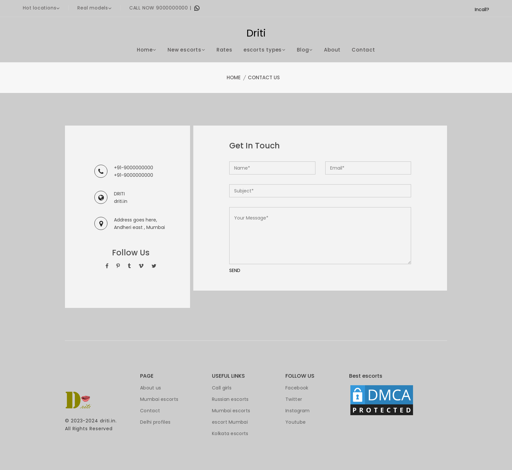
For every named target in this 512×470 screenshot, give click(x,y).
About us (150, 388)
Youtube (295, 422)
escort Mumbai (230, 422)
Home (146, 49)
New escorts (186, 49)
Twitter (293, 399)
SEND (234, 270)
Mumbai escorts (159, 399)
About (332, 49)
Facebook (296, 388)
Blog (305, 49)
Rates (224, 49)
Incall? (482, 9)
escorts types (265, 49)
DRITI (119, 193)
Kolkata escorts (230, 433)
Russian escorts (230, 399)
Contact (363, 49)
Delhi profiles (155, 422)
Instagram (297, 410)
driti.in (120, 201)
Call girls (222, 388)
